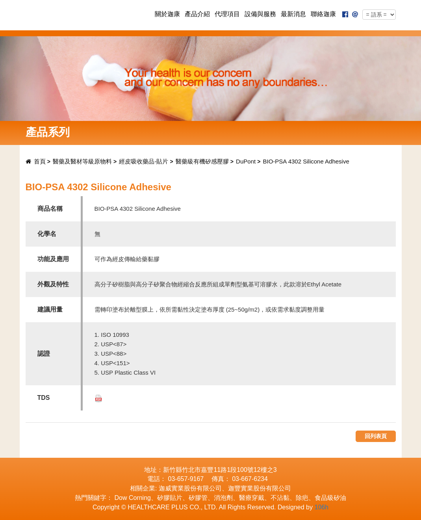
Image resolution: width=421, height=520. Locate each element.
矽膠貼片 (169, 497)
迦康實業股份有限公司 (85, 15)
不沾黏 (280, 497)
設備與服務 (260, 14)
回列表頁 (376, 436)
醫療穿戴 (251, 497)
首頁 (36, 161)
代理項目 (227, 14)
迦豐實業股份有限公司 (259, 488)
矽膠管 (198, 497)
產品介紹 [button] (197, 14)
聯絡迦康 (323, 14)
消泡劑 (223, 497)
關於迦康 (167, 14)
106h (321, 507)
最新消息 (293, 14)
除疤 (302, 497)
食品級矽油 (330, 497)
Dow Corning (132, 497)
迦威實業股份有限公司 (190, 488)
